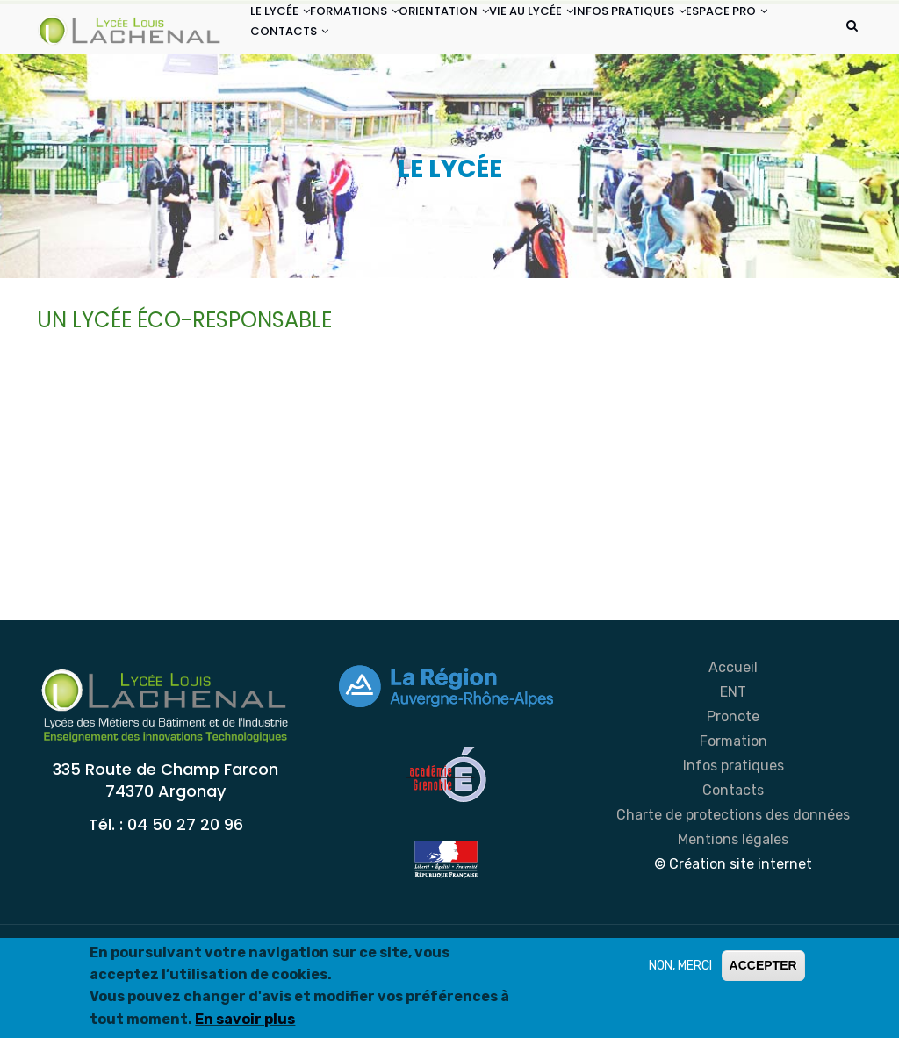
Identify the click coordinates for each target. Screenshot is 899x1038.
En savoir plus (245, 1019)
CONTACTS (397, 99)
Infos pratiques (733, 843)
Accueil (733, 745)
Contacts (733, 868)
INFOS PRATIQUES (708, 33)
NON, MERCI (680, 965)
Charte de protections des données (733, 892)
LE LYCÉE (289, 33)
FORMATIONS (380, 33)
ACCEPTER (763, 965)
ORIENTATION (487, 33)
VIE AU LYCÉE (592, 33)
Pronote (733, 794)
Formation (733, 819)
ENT (733, 770)
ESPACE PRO (300, 99)
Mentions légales (733, 917)
